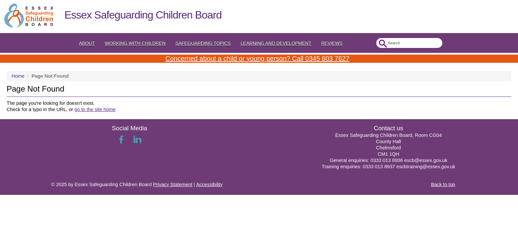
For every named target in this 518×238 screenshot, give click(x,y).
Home (18, 76)
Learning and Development (275, 43)
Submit (382, 44)
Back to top (443, 184)
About (87, 43)
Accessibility (209, 184)
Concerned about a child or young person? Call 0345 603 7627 (257, 58)
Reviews (332, 43)
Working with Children (135, 43)
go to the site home (95, 109)
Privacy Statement (172, 184)
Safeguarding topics (203, 43)
